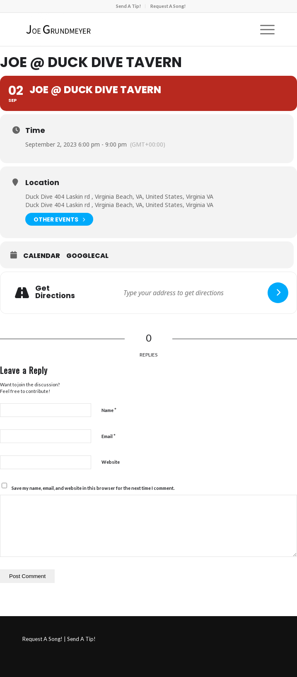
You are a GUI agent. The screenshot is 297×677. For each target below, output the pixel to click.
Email (108, 436)
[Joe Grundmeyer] (123, 29)
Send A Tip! (128, 6)
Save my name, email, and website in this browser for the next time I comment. (93, 488)
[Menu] (263, 29)
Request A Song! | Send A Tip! (59, 639)
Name (108, 410)
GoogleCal (87, 256)
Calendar (41, 256)
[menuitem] (128, 6)
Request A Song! (168, 6)
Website (110, 462)
